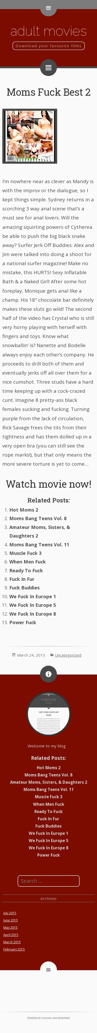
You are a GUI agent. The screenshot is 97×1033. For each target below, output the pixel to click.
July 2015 (9, 913)
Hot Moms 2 (23, 510)
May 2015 (10, 927)
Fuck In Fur (21, 579)
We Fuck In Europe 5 (32, 605)
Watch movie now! (48, 483)
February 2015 (14, 949)
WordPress (63, 1018)
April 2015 (10, 935)
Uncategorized (68, 655)
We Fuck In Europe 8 (32, 614)
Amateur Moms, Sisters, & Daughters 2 (48, 782)
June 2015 (10, 920)
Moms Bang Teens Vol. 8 (37, 518)
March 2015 (12, 942)
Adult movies (48, 31)
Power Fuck (22, 622)
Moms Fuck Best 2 (48, 91)
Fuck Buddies (24, 587)
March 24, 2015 (31, 655)
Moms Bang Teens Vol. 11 (39, 544)
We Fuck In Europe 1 (32, 596)
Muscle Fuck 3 (25, 553)
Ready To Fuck (26, 570)
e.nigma (46, 1018)
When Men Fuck (27, 562)
